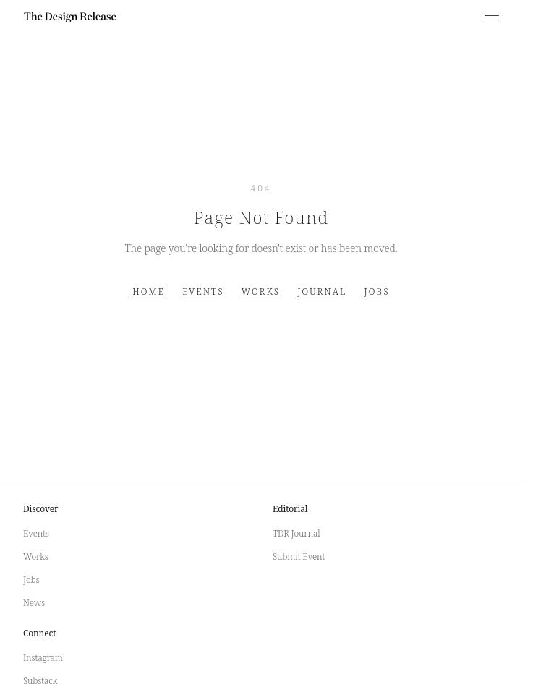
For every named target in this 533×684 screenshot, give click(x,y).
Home (148, 292)
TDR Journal (296, 533)
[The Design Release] (70, 17)
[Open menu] (491, 17)
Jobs (376, 292)
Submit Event (299, 556)
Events (202, 292)
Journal (321, 292)
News (34, 603)
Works (261, 292)
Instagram (43, 657)
